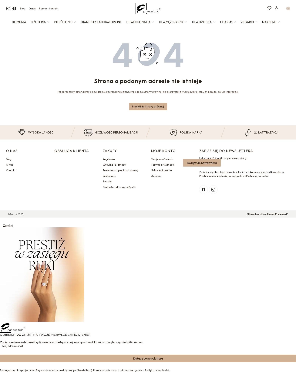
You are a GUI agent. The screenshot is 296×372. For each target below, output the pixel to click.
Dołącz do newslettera (202, 163)
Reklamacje (109, 176)
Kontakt (10, 170)
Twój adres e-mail (12, 346)
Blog (22, 8)
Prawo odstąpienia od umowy (120, 170)
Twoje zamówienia (162, 159)
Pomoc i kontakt (48, 8)
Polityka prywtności (162, 164)
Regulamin (109, 159)
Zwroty (107, 181)
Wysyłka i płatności (114, 164)
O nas (32, 8)
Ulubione (156, 176)
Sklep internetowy (266, 214)
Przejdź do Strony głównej (148, 106)
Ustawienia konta (161, 170)
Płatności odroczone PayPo (119, 187)
